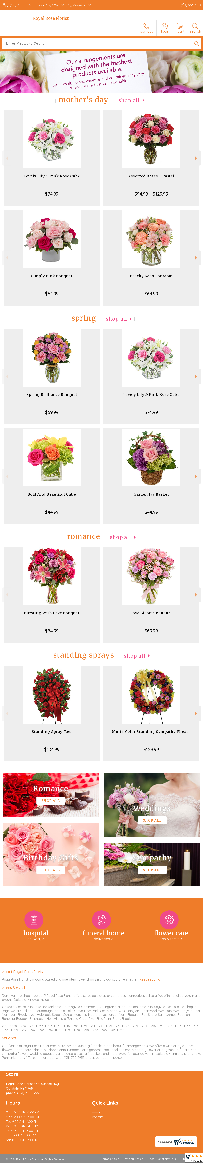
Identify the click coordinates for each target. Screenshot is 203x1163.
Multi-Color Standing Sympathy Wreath (151, 731)
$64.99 (52, 294)
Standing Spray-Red (52, 731)
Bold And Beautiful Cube (52, 494)
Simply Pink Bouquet (52, 276)
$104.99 (52, 749)
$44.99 (52, 512)
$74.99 (51, 194)
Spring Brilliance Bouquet (51, 394)
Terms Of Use (110, 1159)
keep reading (150, 979)
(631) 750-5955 (20, 5)
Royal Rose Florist (51, 18)
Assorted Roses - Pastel (151, 176)
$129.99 (151, 749)
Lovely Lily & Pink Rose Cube (52, 176)
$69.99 (51, 412)
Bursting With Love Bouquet (51, 613)
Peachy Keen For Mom (151, 276)
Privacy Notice (133, 1159)
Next (196, 158)
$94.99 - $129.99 (151, 194)
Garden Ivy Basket (151, 494)
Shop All (129, 100)
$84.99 (52, 631)
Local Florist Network (162, 1159)
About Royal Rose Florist (23, 971)
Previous (6, 158)
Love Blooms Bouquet (151, 613)
